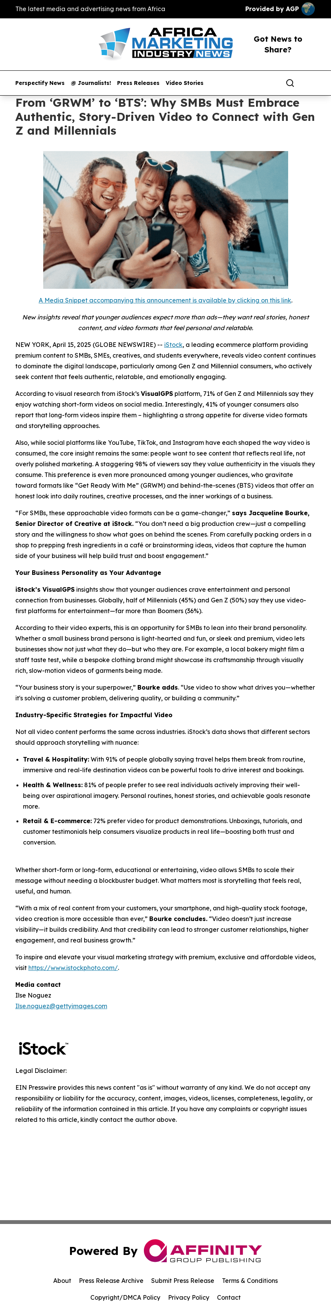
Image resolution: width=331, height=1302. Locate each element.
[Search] (290, 83)
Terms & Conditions (250, 1280)
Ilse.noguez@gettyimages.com (61, 1006)
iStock (173, 344)
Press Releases (138, 83)
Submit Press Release (182, 1280)
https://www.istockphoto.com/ (73, 968)
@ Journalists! (91, 83)
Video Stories (185, 83)
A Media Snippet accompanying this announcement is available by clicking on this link (165, 300)
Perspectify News (40, 83)
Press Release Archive (111, 1280)
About (62, 1280)
